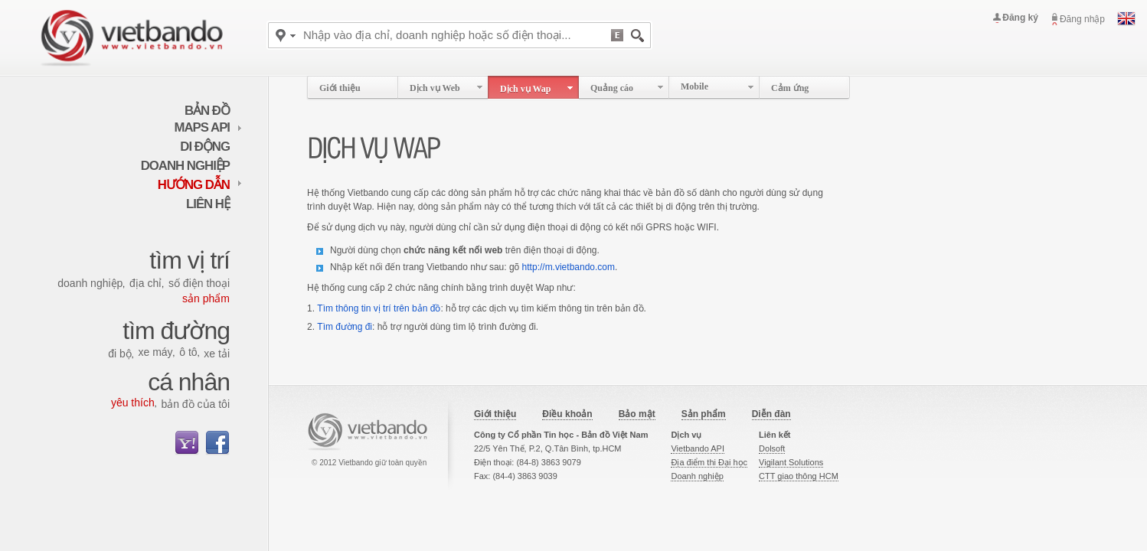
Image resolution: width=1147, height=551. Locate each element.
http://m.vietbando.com (568, 267)
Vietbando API (697, 448)
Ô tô (188, 352)
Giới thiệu (495, 414)
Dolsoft (772, 448)
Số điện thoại (199, 283)
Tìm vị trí (189, 260)
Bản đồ (207, 110)
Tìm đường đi (344, 326)
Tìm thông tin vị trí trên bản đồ (378, 308)
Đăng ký (1020, 17)
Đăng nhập (1082, 19)
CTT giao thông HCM (798, 476)
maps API (209, 127)
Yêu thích (133, 402)
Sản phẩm (206, 298)
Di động (205, 146)
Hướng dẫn (200, 185)
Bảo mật (637, 414)
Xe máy (155, 352)
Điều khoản (567, 414)
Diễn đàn (771, 414)
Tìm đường (176, 330)
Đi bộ (120, 353)
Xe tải (217, 353)
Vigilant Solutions (791, 462)
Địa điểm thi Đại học (709, 462)
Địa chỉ (145, 283)
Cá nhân (189, 382)
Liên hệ (208, 204)
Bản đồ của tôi (195, 404)
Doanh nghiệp (185, 165)
